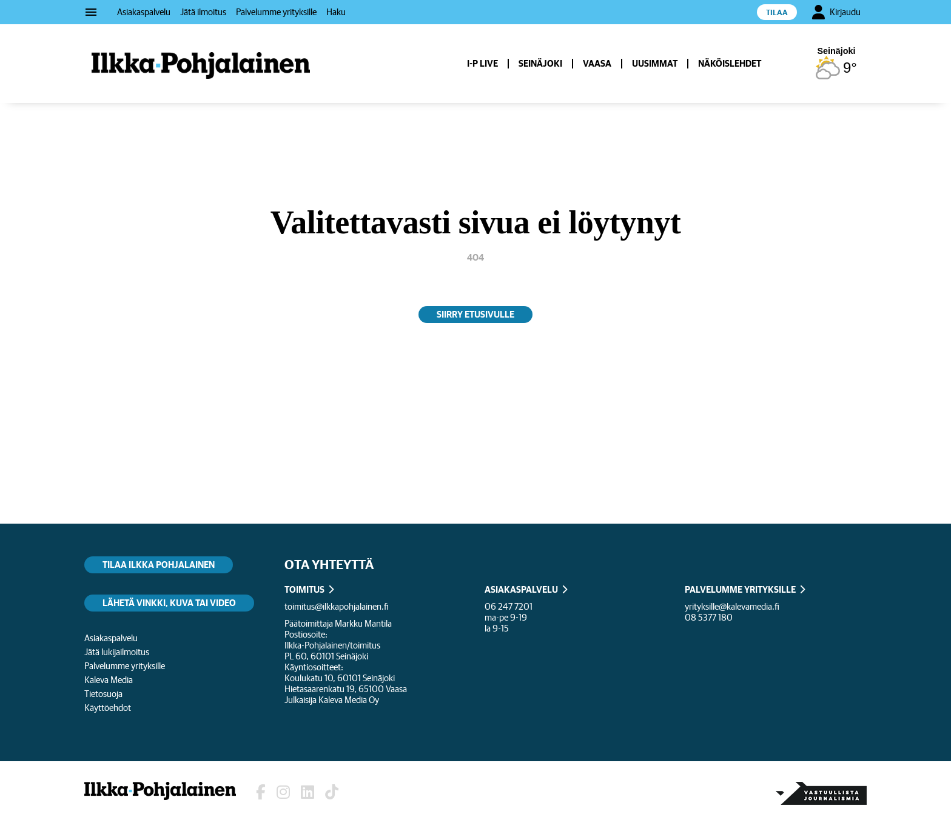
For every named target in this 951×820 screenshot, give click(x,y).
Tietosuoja (103, 693)
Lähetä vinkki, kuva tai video (169, 603)
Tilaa (777, 12)
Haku (336, 12)
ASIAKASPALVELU (521, 589)
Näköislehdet (729, 63)
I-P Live (482, 63)
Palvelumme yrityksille (276, 12)
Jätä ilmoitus (203, 12)
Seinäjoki (540, 63)
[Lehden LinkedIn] (307, 792)
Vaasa (597, 63)
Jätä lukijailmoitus (116, 652)
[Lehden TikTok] (331, 792)
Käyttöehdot (107, 707)
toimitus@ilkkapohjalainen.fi (336, 606)
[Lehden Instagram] (283, 792)
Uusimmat (654, 63)
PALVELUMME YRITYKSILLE (740, 589)
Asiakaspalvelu (143, 12)
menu (91, 12)
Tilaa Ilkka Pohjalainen (158, 564)
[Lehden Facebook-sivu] (261, 792)
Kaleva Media (108, 680)
